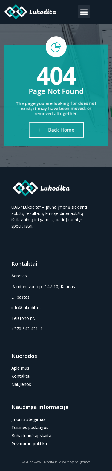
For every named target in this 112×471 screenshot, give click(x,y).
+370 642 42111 (27, 329)
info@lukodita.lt (26, 307)
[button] (84, 11)
